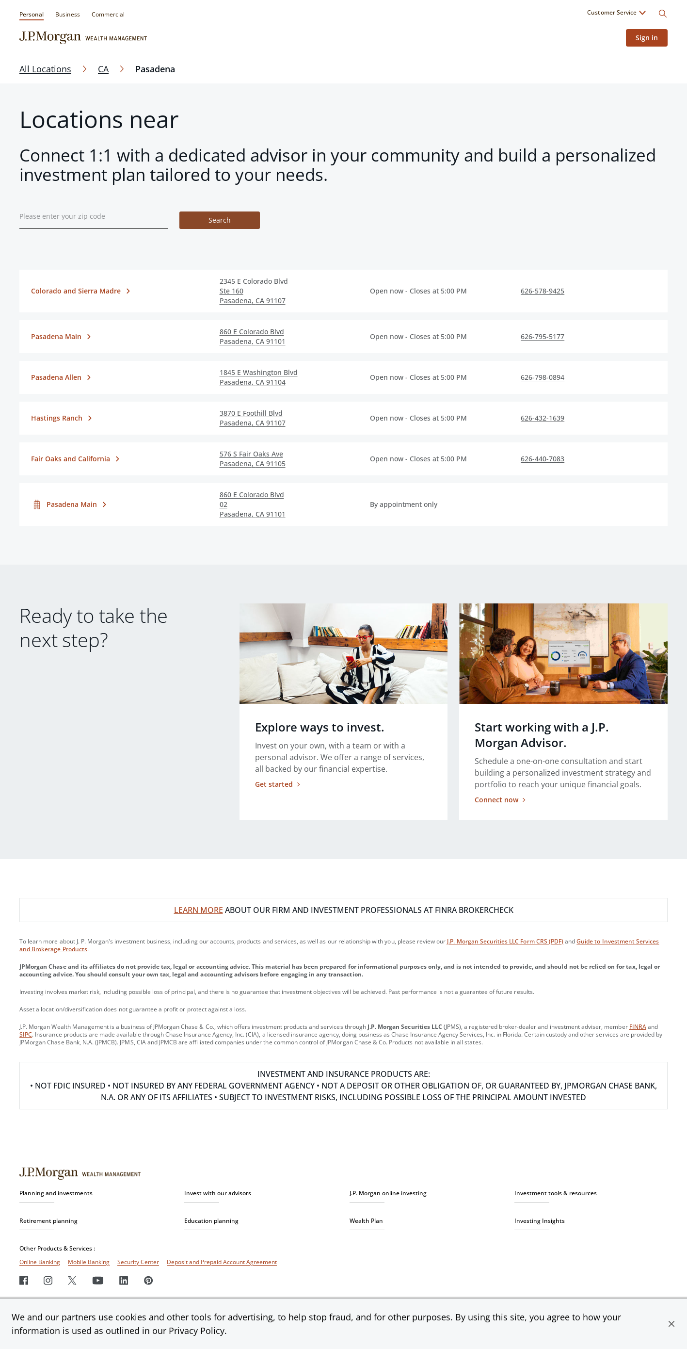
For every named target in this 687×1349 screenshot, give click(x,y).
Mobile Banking (89, 1262)
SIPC (25, 1034)
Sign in (647, 37)
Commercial (108, 14)
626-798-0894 (542, 377)
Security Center (138, 1262)
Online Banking (39, 1262)
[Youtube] (98, 1280)
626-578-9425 (542, 290)
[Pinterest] (148, 1280)
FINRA (637, 1027)
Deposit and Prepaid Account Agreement (222, 1262)
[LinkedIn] (123, 1280)
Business (67, 14)
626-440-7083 (542, 458)
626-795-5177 (542, 336)
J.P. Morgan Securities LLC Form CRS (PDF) (505, 941)
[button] (671, 1324)
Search (219, 220)
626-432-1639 (542, 418)
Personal (31, 14)
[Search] (663, 13)
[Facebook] (23, 1280)
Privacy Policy (196, 1330)
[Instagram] (48, 1280)
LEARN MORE (198, 910)
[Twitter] (72, 1280)
